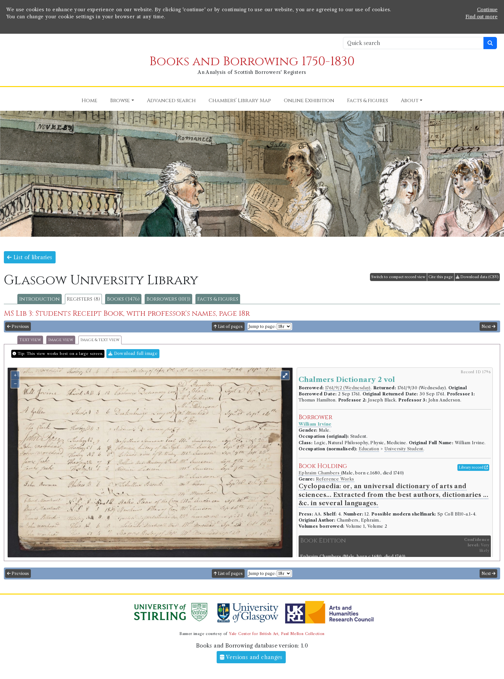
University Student (403, 448)
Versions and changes (251, 657)
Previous (18, 326)
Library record (473, 467)
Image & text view (100, 340)
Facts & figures (217, 299)
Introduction (39, 299)
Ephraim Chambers (320, 473)
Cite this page (440, 277)
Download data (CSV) (477, 277)
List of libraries (29, 257)
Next (488, 326)
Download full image (133, 353)
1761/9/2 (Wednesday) (348, 387)
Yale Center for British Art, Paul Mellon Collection (276, 633)
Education (369, 448)
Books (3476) (123, 299)
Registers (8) (83, 299)
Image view (60, 340)
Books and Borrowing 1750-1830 (252, 61)
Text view (30, 340)
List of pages (228, 326)
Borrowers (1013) (168, 299)
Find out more (481, 17)
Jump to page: (262, 326)
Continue (487, 10)
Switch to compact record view (398, 277)
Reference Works (335, 479)
